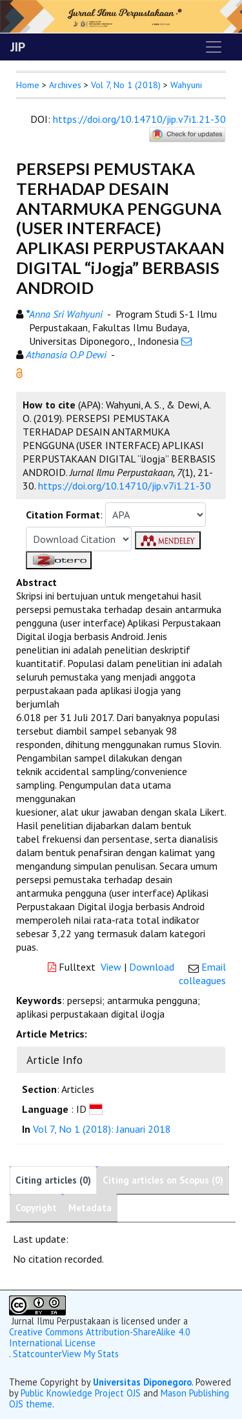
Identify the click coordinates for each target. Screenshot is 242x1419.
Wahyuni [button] (186, 85)
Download (151, 966)
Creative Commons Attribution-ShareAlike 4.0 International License (99, 1337)
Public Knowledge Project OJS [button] (81, 1393)
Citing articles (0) (53, 1180)
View (111, 966)
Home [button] (27, 85)
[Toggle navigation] (214, 47)
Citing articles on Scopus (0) (163, 1180)
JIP (17, 47)
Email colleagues (202, 973)
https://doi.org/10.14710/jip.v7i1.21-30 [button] (124, 485)
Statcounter (37, 1354)
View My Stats (90, 1354)
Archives (65, 85)
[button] (19, 371)
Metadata (90, 1208)
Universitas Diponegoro (142, 1382)
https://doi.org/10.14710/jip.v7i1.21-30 (139, 119)
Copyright (36, 1208)
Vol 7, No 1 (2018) (126, 85)
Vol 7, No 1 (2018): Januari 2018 (102, 1128)
